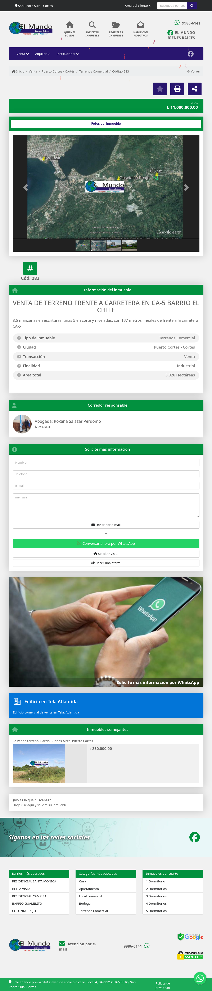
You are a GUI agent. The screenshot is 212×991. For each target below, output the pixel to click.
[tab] (28, 124)
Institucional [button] (66, 54)
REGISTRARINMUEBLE (116, 29)
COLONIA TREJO (24, 911)
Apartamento (89, 889)
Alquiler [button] (41, 54)
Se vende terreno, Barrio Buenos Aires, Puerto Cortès (53, 741)
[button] (192, 5)
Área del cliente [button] (136, 5)
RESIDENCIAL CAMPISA (29, 896)
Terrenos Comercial (93, 71)
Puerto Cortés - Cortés (58, 71)
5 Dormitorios (156, 911)
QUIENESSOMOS (70, 29)
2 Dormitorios (156, 889)
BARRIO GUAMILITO (27, 903)
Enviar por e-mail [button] (106, 525)
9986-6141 (191, 23)
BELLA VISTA (21, 889)
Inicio (18, 71)
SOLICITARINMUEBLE (92, 29)
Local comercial (90, 896)
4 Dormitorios (156, 903)
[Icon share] (181, 34)
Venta (33, 71)
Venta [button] (21, 54)
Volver (193, 71)
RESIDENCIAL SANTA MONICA (34, 881)
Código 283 (120, 71)
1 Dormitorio (155, 881)
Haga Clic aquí (23, 805)
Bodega (85, 903)
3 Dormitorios (156, 896)
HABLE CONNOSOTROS (140, 29)
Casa (82, 881)
